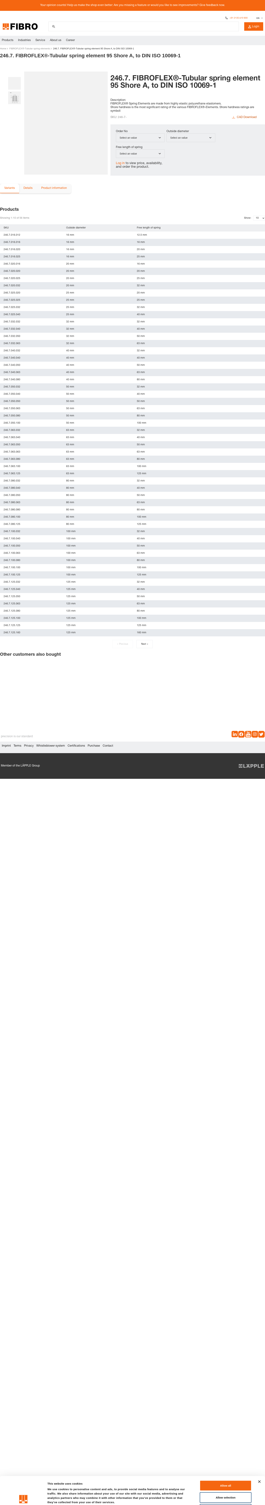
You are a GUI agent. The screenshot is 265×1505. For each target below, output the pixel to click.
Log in (120, 163)
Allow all (225, 1457)
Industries (24, 40)
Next (144, 644)
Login (253, 26)
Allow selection (225, 1469)
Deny (225, 1481)
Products (7, 40)
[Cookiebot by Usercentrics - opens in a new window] (23, 1498)
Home (3, 48)
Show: (247, 218)
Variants (9, 188)
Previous (122, 644)
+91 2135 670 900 (239, 18)
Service (40, 40)
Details (28, 188)
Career (70, 40)
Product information (54, 188)
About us (55, 40)
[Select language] (259, 18)
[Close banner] (259, 1453)
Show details (189, 1497)
